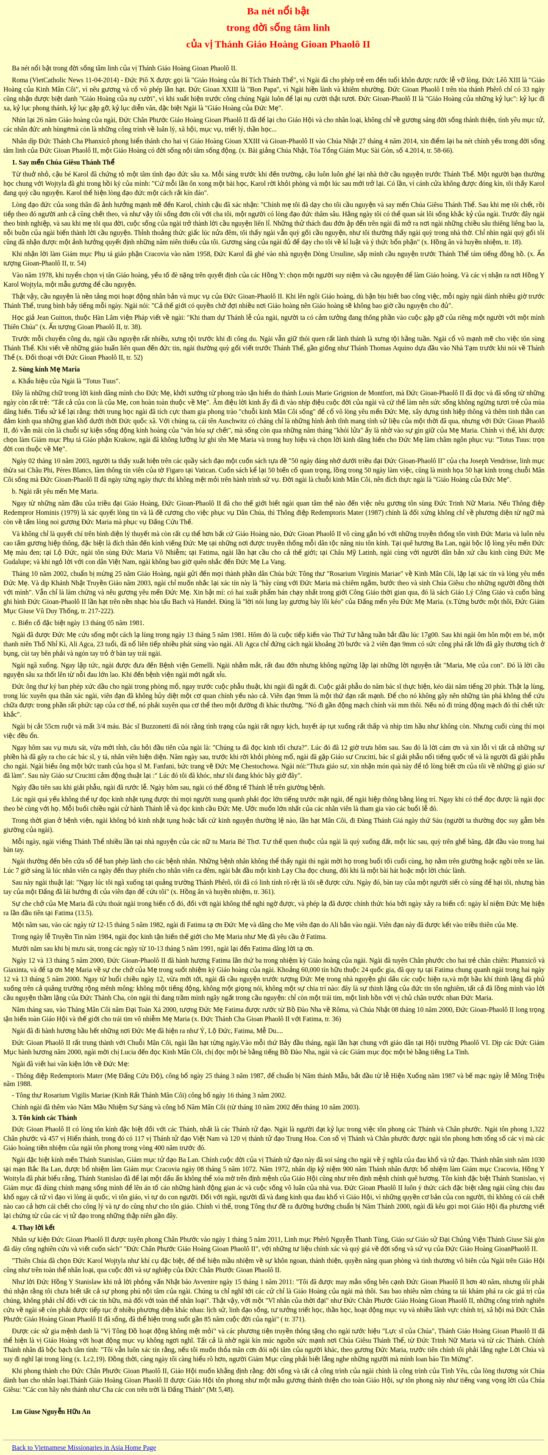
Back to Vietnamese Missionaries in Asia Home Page (84, 1447)
